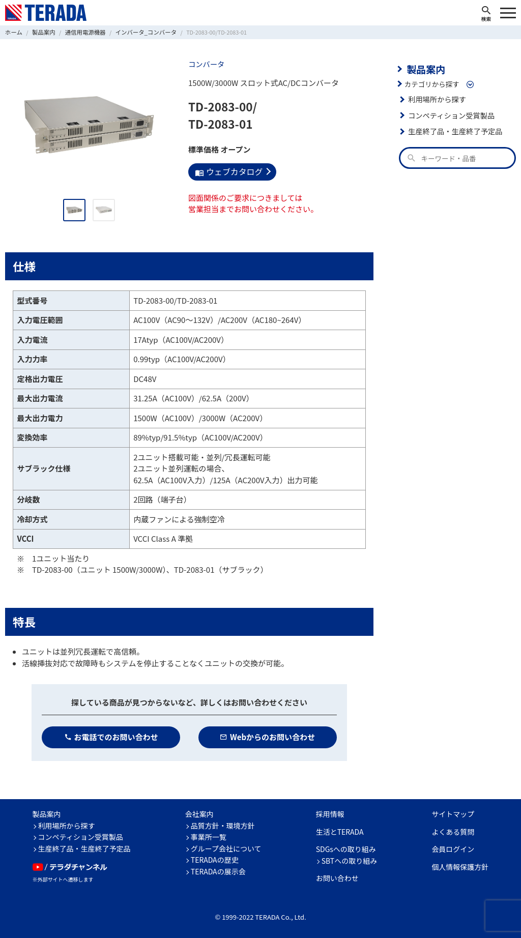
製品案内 (424, 68)
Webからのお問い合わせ (267, 736)
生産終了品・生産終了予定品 (453, 130)
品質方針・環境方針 (223, 825)
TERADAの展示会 (218, 871)
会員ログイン (452, 848)
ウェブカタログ (227, 170)
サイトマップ (452, 813)
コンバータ (205, 63)
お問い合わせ (337, 877)
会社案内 (199, 813)
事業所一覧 (208, 836)
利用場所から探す (435, 98)
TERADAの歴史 (215, 859)
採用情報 (330, 813)
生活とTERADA (340, 831)
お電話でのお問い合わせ (111, 736)
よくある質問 (452, 831)
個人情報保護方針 (459, 866)
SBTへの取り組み (350, 860)
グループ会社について (226, 848)
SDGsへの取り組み (346, 848)
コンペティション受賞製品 (449, 114)
